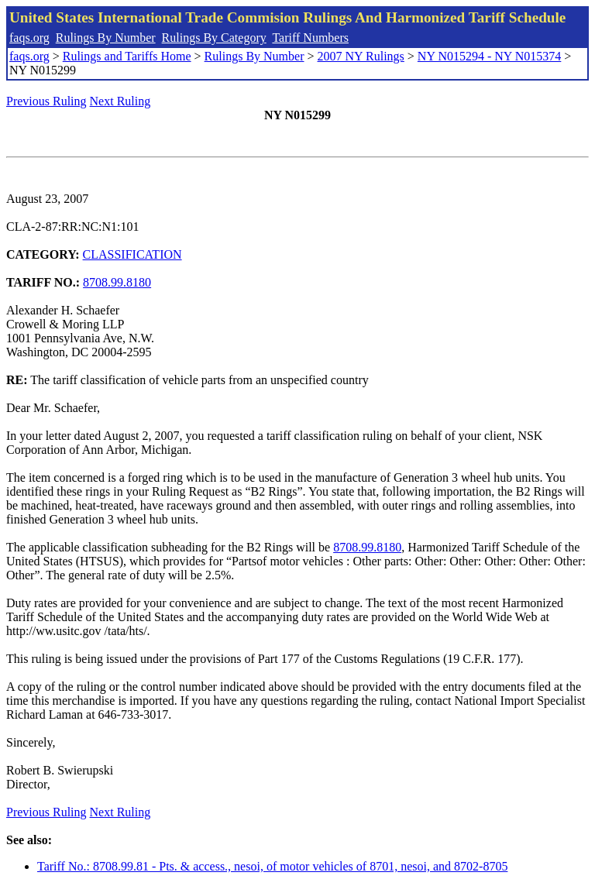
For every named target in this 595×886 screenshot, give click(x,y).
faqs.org (29, 37)
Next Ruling (120, 101)
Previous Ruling (46, 101)
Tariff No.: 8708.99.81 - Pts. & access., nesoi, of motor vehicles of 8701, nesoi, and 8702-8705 (272, 866)
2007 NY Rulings (361, 56)
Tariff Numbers (310, 37)
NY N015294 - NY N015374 (489, 56)
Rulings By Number (106, 37)
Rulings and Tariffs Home (127, 56)
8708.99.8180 (117, 282)
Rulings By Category (214, 37)
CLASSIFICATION (132, 254)
